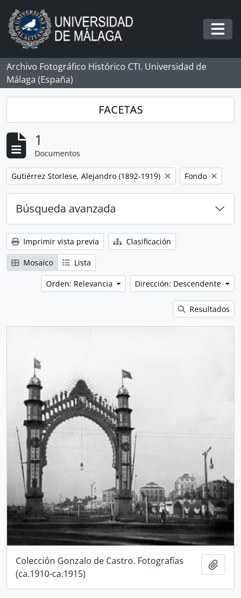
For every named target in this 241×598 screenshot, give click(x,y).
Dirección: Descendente (179, 283)
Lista (76, 262)
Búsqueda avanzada (66, 208)
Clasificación (142, 241)
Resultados (204, 309)
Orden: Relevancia (80, 283)
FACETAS (121, 109)
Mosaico (32, 262)
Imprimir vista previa (55, 241)
